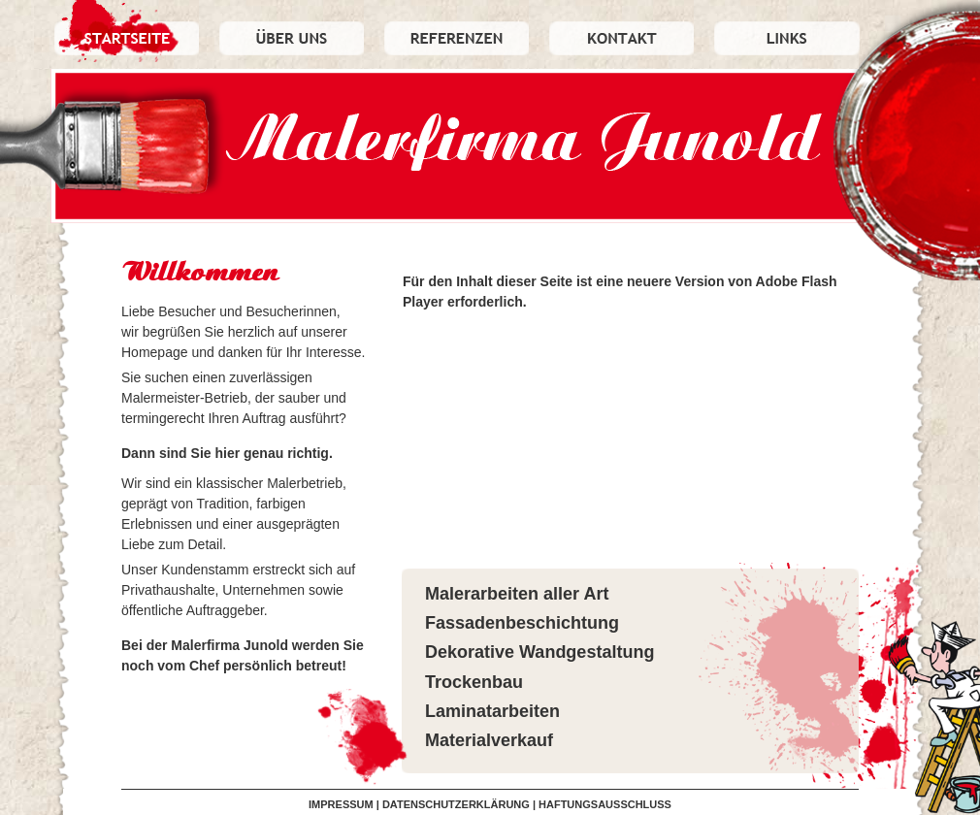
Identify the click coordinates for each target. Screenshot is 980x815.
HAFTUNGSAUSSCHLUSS (605, 804)
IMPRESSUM (341, 804)
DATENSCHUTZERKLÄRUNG (456, 804)
